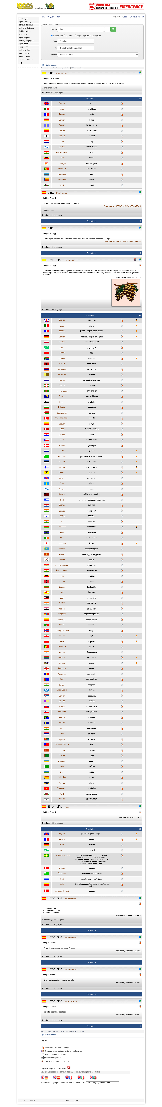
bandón (94, 125)
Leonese (62, 581)
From (54, 41)
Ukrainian (62, 761)
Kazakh (62, 548)
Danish (62, 446)
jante (92, 114)
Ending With (95, 36)
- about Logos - (72, 1100)
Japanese (62, 544)
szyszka (91, 642)
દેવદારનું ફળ (91, 511)
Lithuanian (62, 587)
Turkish (62, 751)
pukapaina (91, 598)
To (56, 48)
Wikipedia (74, 68)
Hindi (62, 522)
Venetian (62, 783)
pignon (100, 331)
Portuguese (62, 169)
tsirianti (92, 374)
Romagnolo (62, 668)
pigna (91, 326)
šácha (88, 620)
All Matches (69, 36)
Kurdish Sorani (62, 153)
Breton (61, 402)
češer (91, 435)
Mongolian (62, 614)
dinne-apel (91, 478)
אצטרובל (91, 516)
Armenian (62, 370)
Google (55, 68)
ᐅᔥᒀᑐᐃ (95, 429)
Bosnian (62, 396)
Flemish (62, 472)
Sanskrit (62, 685)
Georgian (61, 494)
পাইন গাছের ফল (91, 391)
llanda (89, 131)
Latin (62, 158)
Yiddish (62, 799)
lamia (88, 147)
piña (91, 489)
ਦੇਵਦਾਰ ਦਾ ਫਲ (92, 652)
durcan (92, 690)
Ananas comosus (95, 884)
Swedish (62, 723)
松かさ (91, 543)
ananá (91, 663)
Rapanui (62, 663)
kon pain (91, 592)
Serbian (62, 696)
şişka (92, 755)
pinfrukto (84, 457)
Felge (91, 120)
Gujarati (62, 511)
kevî (91, 153)
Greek (62, 500)
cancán (92, 701)
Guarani (62, 505)
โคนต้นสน (91, 734)
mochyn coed (91, 794)
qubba (91, 772)
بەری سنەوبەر (92, 570)
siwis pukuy (92, 657)
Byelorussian (62, 413)
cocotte (92, 418)
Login (125, 17)
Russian (62, 342)
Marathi (62, 603)
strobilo (100, 457)
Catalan (62, 131)
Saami (61, 679)
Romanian (62, 674)
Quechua (61, 657)
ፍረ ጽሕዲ (91, 739)
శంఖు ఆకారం (91, 728)
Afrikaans (61, 359)
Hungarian (62, 527)
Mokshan (61, 609)
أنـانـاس (92, 850)
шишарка (92, 407)
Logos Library (46, 68)
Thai (62, 733)
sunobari (91, 718)
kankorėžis (91, 587)
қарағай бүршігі (91, 549)
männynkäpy (91, 467)
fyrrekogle (92, 446)
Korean (62, 559)
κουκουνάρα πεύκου (87, 500)
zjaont (95, 163)
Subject (54, 55)
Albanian (62, 364)
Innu (62, 533)
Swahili (62, 718)
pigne (95, 331)
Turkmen (62, 755)
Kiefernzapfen (97, 337)
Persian (62, 636)
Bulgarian (62, 407)
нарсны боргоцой (91, 614)
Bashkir (62, 380)
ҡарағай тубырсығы (91, 380)
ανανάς (84, 879)
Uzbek (61, 772)
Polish (62, 642)
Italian (62, 109)
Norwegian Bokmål (62, 631)
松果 (91, 744)
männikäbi (91, 461)
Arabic (61, 348)
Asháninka (62, 374)
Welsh (62, 185)
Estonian (62, 461)
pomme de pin (86, 331)
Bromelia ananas (81, 884)
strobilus (91, 576)
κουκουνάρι (100, 500)
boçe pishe (91, 364)
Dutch (62, 142)
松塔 (91, 353)
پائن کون (92, 766)
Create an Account (137, 17)
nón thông (91, 788)
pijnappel (91, 451)
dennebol (91, 359)
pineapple (85, 834)
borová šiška (91, 440)
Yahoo (67, 68)
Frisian (61, 478)
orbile (91, 158)
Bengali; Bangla (62, 391)
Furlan (61, 483)
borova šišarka (92, 396)
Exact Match (57, 36)
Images (61, 68)
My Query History (53, 17)
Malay (62, 592)
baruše (94, 620)
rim (91, 103)
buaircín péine (91, 538)
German (62, 120)
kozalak (92, 751)
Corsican (62, 136)
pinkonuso (93, 457)
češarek (94, 712)
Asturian (62, 125)
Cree (62, 429)
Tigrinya (62, 739)
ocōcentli (91, 625)
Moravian (61, 620)
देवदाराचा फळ (91, 603)
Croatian (62, 435)
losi (91, 174)
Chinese (62, 353)
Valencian (62, 179)
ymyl (92, 185)
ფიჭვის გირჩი (94, 494)
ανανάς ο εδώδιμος (95, 879)
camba (94, 147)
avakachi (91, 505)
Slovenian (62, 712)
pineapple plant (96, 834)
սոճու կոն (91, 370)
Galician (62, 147)
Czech (61, 440)
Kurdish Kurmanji (61, 565)
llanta (88, 125)
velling (89, 163)
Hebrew (62, 516)
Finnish (62, 467)
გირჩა (85, 494)
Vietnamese (61, 788)
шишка (92, 761)
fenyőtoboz (91, 527)
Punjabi (62, 652)
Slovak (61, 707)
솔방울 (91, 560)
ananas (92, 840)
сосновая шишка (92, 342)
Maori (62, 598)
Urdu (62, 766)
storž (88, 712)
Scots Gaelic (62, 690)
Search (54, 29)
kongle (91, 631)
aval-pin (91, 402)
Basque (62, 385)
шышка (92, 413)
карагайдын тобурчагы (91, 555)
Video (82, 68)
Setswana (62, 174)
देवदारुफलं (91, 685)
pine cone (92, 320)
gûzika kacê (91, 565)
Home (43, 17)
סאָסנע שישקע (91, 799)
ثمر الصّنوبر (92, 348)
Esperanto (62, 457)
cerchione (92, 109)
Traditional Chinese (62, 744)
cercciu (92, 136)
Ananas (92, 844)
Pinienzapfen (86, 337)
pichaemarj (91, 609)
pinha (91, 646)
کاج (91, 636)
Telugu (61, 729)
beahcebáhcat (91, 679)
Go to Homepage (51, 65)
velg (91, 142)
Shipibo (62, 701)
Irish (62, 538)
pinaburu (91, 385)
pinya (91, 424)
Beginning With (82, 36)
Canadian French (61, 418)
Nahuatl (62, 625)
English (62, 103)
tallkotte (91, 723)
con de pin (91, 674)
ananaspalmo (96, 873)
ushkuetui (92, 533)
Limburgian (62, 163)
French (62, 114)
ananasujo (86, 873)
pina (88, 169)
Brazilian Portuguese (62, 855)
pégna (91, 668)
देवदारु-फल (91, 522)
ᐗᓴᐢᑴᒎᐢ (88, 429)
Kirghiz (62, 555)
